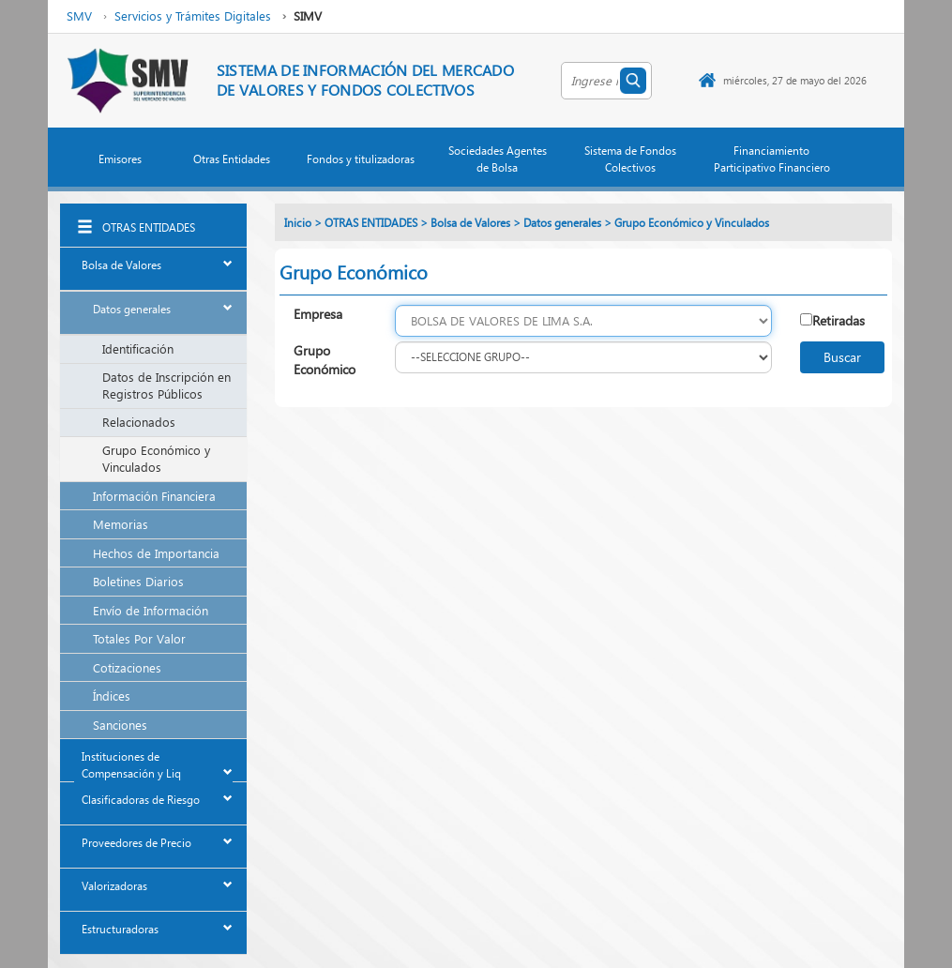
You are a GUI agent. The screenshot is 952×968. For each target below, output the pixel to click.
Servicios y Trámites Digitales (192, 15)
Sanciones (120, 725)
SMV (79, 15)
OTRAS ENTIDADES (148, 227)
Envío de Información (150, 610)
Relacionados (138, 422)
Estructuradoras (120, 929)
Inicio (297, 223)
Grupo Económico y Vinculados (156, 459)
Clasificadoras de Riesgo (141, 800)
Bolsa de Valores (121, 265)
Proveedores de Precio (136, 843)
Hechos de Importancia (156, 553)
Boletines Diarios (138, 581)
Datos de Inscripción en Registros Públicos (166, 385)
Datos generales (132, 309)
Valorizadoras (114, 886)
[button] (121, 163)
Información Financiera (154, 496)
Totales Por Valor (139, 638)
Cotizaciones (127, 667)
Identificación (138, 348)
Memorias (120, 524)
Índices (111, 695)
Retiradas (838, 320)
